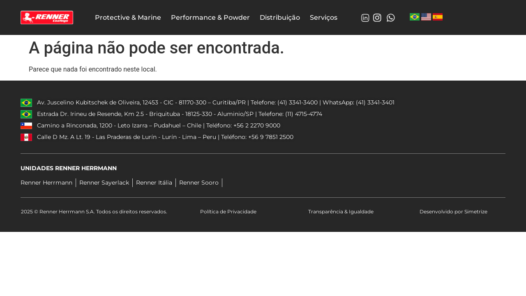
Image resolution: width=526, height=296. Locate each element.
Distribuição (280, 17)
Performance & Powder (210, 17)
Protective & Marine (128, 17)
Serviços (323, 17)
